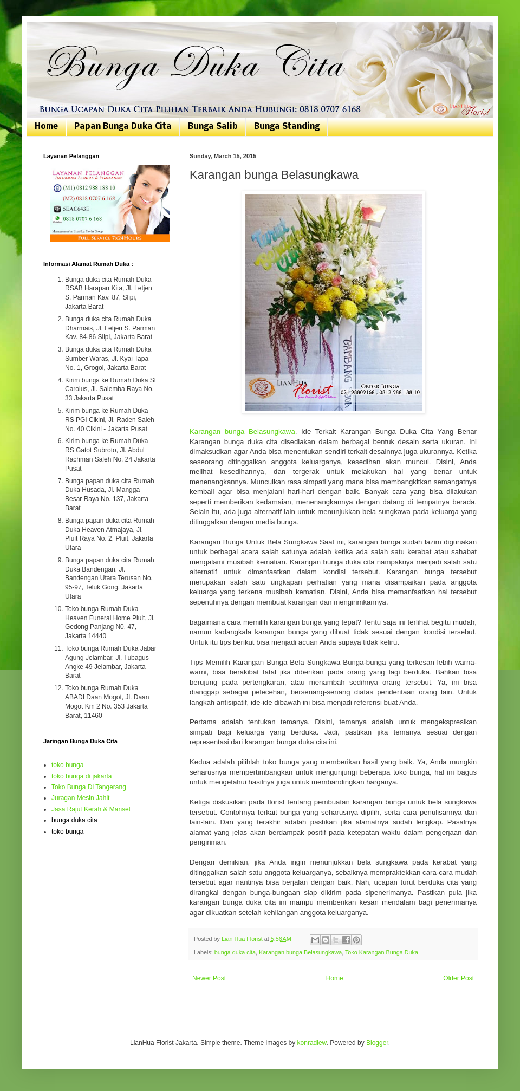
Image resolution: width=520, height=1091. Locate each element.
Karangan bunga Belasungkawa (242, 431)
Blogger (377, 1043)
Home (46, 126)
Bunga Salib (213, 126)
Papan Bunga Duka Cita (123, 126)
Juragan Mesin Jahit (80, 798)
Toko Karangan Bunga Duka (381, 952)
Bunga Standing (287, 126)
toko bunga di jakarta (81, 776)
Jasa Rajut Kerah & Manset (91, 809)
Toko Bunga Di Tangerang (88, 787)
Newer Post (209, 978)
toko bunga (67, 765)
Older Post (458, 978)
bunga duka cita (235, 952)
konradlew (312, 1043)
